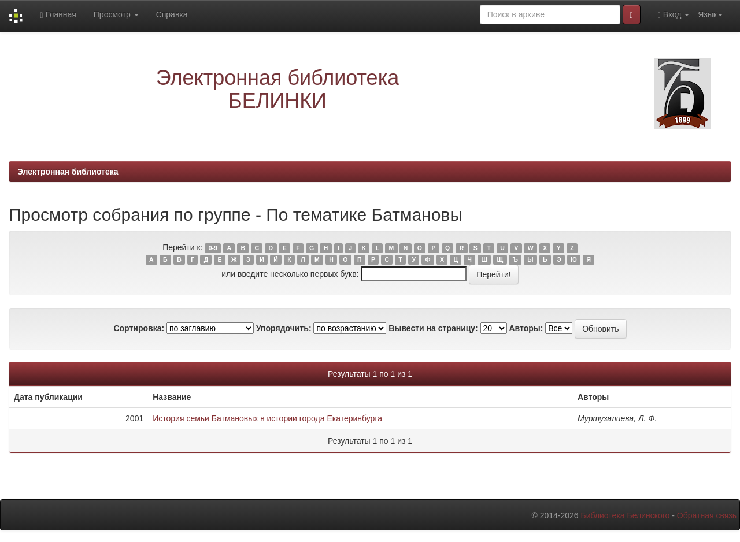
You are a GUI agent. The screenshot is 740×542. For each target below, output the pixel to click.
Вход (674, 15)
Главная (58, 15)
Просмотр (116, 14)
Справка (172, 14)
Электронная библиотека (68, 171)
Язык (710, 14)
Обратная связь (707, 515)
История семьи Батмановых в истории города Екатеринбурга (267, 418)
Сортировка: (138, 328)
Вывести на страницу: (433, 328)
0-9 (213, 247)
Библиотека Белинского (624, 515)
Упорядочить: (284, 328)
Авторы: (526, 328)
